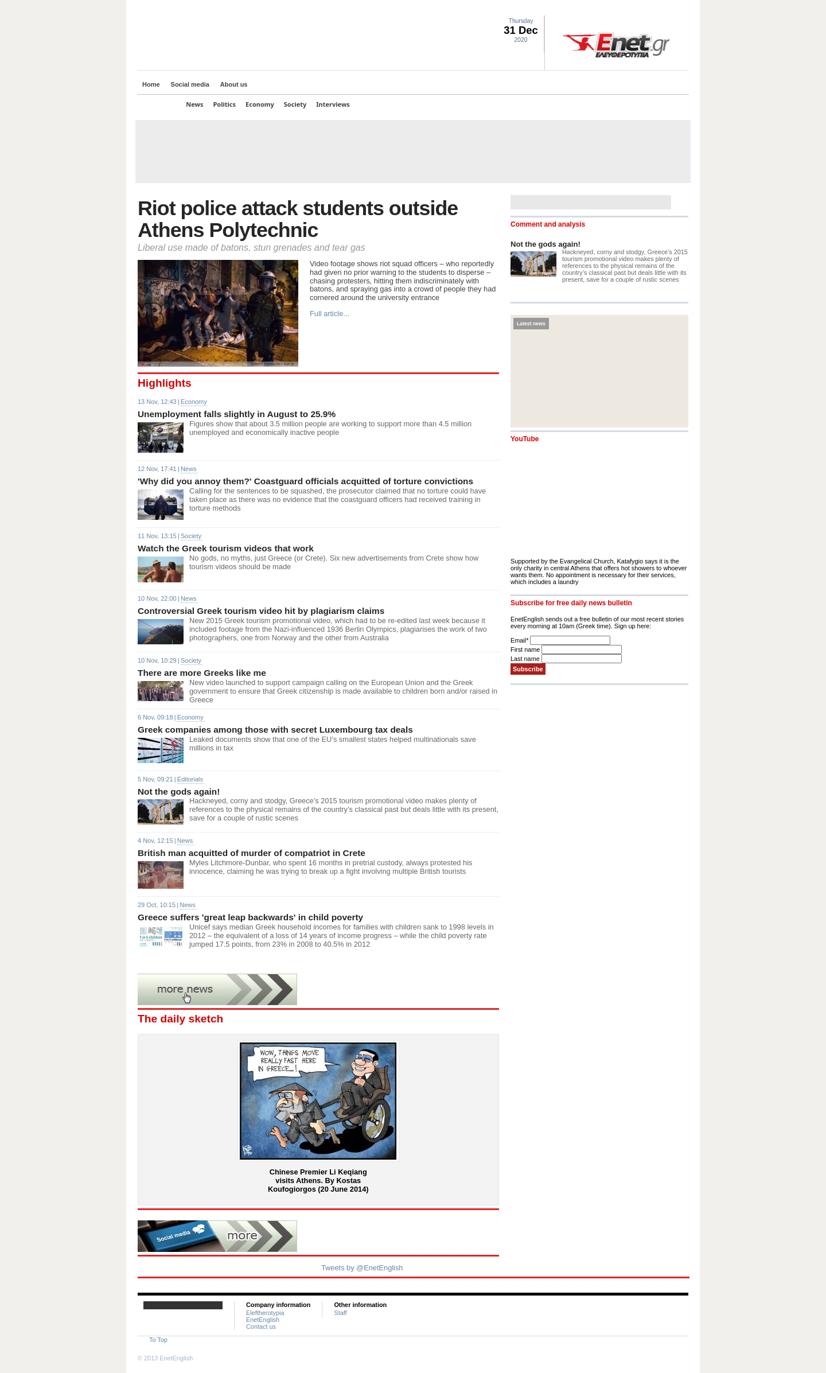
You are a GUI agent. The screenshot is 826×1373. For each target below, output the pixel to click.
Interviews (333, 104)
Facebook (654, 9)
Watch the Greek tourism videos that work (226, 548)
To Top (158, 1339)
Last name (526, 658)
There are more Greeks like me (202, 673)
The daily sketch (180, 1019)
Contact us (261, 1326)
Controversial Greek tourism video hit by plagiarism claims (261, 611)
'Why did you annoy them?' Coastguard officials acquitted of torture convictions (305, 481)
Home (151, 84)
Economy (260, 104)
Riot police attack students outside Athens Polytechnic (298, 219)
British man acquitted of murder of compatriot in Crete (251, 853)
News (194, 104)
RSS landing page (668, 9)
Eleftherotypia (265, 1312)
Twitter (640, 9)
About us (234, 84)
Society (295, 104)
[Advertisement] (413, 151)
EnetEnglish (262, 1319)
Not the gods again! (179, 791)
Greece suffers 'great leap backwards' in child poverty (250, 917)
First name (526, 649)
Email (520, 640)
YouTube (525, 439)
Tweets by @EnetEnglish (362, 1267)
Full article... (329, 313)
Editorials (190, 779)
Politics (224, 104)
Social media (190, 84)
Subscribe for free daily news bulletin (571, 603)
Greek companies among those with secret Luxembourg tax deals (275, 729)
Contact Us (682, 9)
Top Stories (159, 104)
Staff (340, 1312)
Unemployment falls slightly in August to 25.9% (237, 414)
